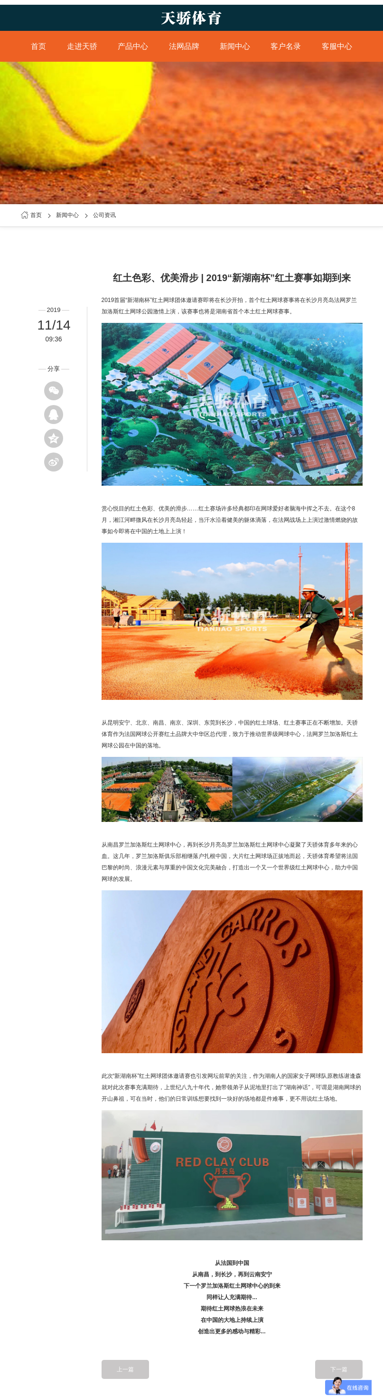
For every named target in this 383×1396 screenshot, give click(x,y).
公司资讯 (104, 215)
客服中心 (337, 46)
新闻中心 (235, 46)
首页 (38, 46)
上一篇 (125, 1369)
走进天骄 (82, 46)
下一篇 (338, 1369)
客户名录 (286, 46)
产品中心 (133, 46)
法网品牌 (184, 46)
